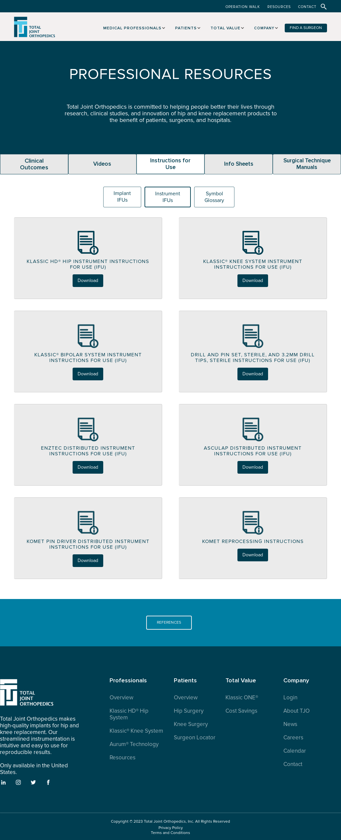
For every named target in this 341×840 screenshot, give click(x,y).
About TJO (296, 711)
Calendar (294, 751)
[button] (133, 27)
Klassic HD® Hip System (129, 714)
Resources (123, 757)
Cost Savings (241, 711)
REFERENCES (169, 622)
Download (88, 280)
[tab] (34, 164)
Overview (121, 697)
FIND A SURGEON (306, 27)
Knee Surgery (191, 724)
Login (290, 697)
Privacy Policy (171, 827)
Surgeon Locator (194, 737)
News (290, 724)
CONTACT (307, 7)
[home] (35, 30)
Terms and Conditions (170, 832)
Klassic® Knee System (136, 731)
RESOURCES (279, 7)
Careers (293, 737)
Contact (292, 764)
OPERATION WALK (242, 7)
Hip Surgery (188, 711)
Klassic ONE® (241, 697)
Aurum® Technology (134, 744)
